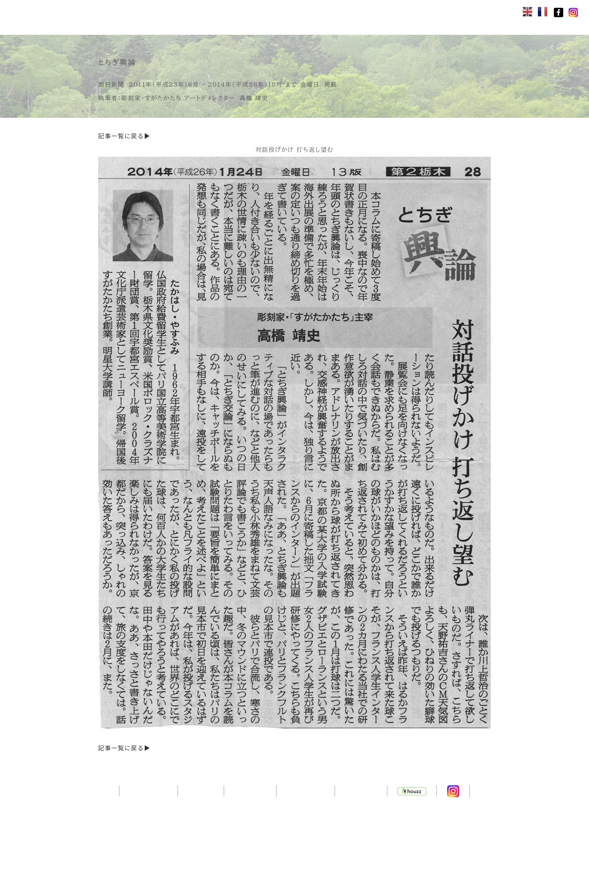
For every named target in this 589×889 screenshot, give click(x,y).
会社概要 (201, 819)
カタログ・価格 (296, 10)
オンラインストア (152, 10)
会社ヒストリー (450, 10)
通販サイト (361, 819)
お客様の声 (217, 23)
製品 (201, 10)
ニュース (263, 23)
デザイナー (250, 819)
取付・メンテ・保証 (155, 23)
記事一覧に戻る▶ (124, 136)
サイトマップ (305, 819)
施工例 (345, 10)
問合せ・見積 (391, 10)
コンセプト (240, 10)
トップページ (148, 819)
